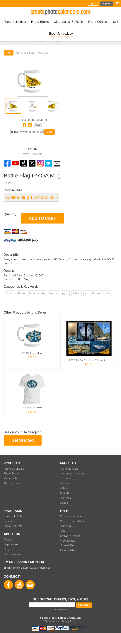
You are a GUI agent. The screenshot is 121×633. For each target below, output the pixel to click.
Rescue (64, 483)
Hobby (53, 293)
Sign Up (106, 3)
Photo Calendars (15, 21)
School (64, 488)
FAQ (62, 530)
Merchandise (12, 483)
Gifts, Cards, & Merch (68, 21)
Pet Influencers (69, 468)
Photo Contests (13, 526)
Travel (21, 293)
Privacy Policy (60, 609)
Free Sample (68, 540)
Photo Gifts (10, 478)
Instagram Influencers (73, 473)
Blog (6, 549)
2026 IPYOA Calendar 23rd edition (89, 360)
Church (64, 493)
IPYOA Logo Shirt (32, 407)
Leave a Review (13, 554)
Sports (10, 293)
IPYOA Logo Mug (32, 353)
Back (8, 52)
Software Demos (70, 535)
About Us (9, 539)
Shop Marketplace (60, 33)
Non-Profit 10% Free (16, 516)
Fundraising (67, 478)
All (17, 52)
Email (37, 125)
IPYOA (11, 182)
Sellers (8, 521)
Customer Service (71, 516)
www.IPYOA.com (32, 153)
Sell (115, 21)
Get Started (22, 440)
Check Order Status (72, 521)
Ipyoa (65, 293)
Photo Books (40, 21)
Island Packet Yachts (97, 293)
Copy (49, 131)
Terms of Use (52, 621)
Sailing (77, 293)
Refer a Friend (69, 550)
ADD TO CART (42, 218)
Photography (37, 293)
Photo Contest (98, 21)
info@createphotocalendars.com (31, 567)
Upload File (67, 545)
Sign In (92, 3)
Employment (11, 544)
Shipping (65, 526)
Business (65, 497)
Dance (64, 502)
